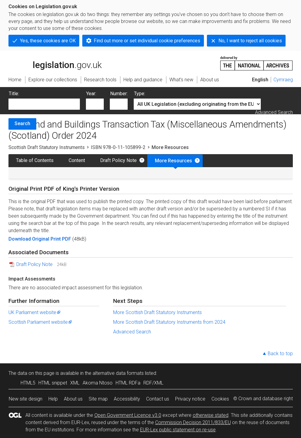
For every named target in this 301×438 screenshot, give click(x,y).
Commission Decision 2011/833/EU (193, 422)
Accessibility (127, 399)
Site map (98, 399)
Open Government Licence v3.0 (127, 415)
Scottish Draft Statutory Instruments (46, 147)
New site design (25, 399)
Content (77, 160)
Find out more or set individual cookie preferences (147, 41)
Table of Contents (35, 160)
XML (75, 383)
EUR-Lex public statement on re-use (178, 430)
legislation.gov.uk (55, 63)
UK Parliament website (34, 312)
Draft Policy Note (118, 160)
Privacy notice (190, 399)
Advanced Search (274, 112)
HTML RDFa (128, 383)
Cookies (220, 399)
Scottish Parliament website (40, 322)
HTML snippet (52, 383)
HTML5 (28, 383)
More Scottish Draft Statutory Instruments (157, 312)
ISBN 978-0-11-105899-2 (118, 147)
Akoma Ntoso (98, 383)
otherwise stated (210, 415)
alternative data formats (118, 373)
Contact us (157, 399)
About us (73, 399)
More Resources (173, 161)
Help (53, 399)
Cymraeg (283, 80)
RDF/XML (153, 383)
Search (22, 123)
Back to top (280, 353)
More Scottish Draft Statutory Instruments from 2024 (169, 322)
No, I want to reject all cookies (250, 41)
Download (20, 239)
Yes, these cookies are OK (48, 41)
